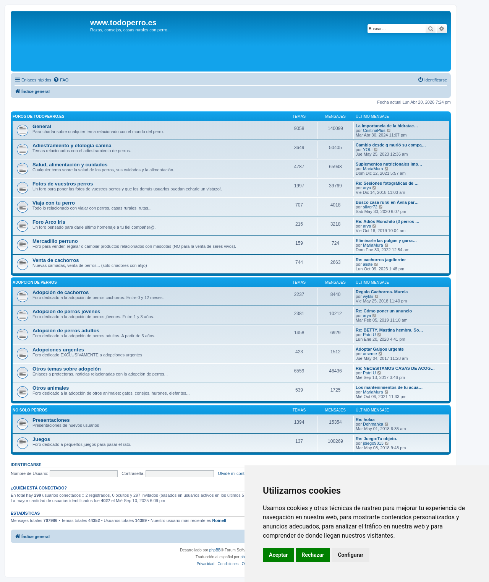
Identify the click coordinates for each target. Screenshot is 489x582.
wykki (368, 296)
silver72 (370, 207)
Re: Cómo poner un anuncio (384, 311)
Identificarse (26, 464)
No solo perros (30, 410)
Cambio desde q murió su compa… (391, 145)
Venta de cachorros (55, 260)
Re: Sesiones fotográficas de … (387, 183)
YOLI (367, 149)
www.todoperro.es (123, 22)
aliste (368, 264)
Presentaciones (51, 420)
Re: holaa (365, 419)
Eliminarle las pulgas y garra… (386, 240)
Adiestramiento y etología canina (72, 145)
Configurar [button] (350, 555)
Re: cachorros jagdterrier (381, 259)
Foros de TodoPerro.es (38, 116)
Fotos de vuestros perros (62, 184)
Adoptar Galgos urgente (380, 349)
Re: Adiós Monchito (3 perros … (387, 221)
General (41, 126)
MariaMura (373, 168)
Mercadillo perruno (55, 241)
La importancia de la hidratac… (387, 126)
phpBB (215, 550)
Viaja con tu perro (53, 203)
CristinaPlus (374, 130)
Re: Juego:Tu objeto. (376, 438)
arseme (370, 353)
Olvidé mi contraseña (237, 473)
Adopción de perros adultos (65, 330)
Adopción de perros (35, 282)
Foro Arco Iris (48, 222)
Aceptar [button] (278, 555)
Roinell (219, 520)
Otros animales (50, 388)
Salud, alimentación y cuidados (69, 164)
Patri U (369, 334)
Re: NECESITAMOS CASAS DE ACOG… (395, 368)
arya (367, 187)
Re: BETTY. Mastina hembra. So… (389, 330)
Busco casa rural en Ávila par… (387, 202)
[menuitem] (60, 80)
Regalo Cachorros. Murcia (382, 291)
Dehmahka (373, 424)
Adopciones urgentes (58, 350)
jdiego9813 (373, 443)
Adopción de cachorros (60, 292)
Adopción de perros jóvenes (66, 311)
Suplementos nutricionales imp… (389, 164)
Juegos (41, 439)
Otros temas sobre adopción (66, 369)
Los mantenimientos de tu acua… (389, 387)
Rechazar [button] (313, 555)
